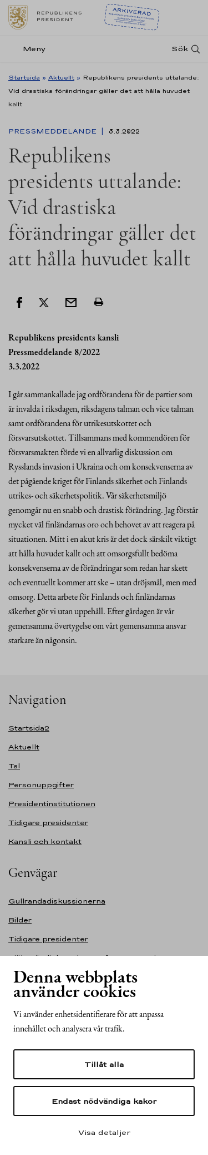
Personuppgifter (41, 784)
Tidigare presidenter (48, 822)
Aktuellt (61, 77)
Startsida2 (28, 728)
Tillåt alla (104, 1064)
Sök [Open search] (179, 49)
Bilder (20, 920)
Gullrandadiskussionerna (56, 901)
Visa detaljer (104, 1132)
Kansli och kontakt (45, 841)
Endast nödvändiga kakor (104, 1101)
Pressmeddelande (53, 131)
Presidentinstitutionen (51, 803)
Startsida (24, 77)
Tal (14, 766)
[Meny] (30, 48)
